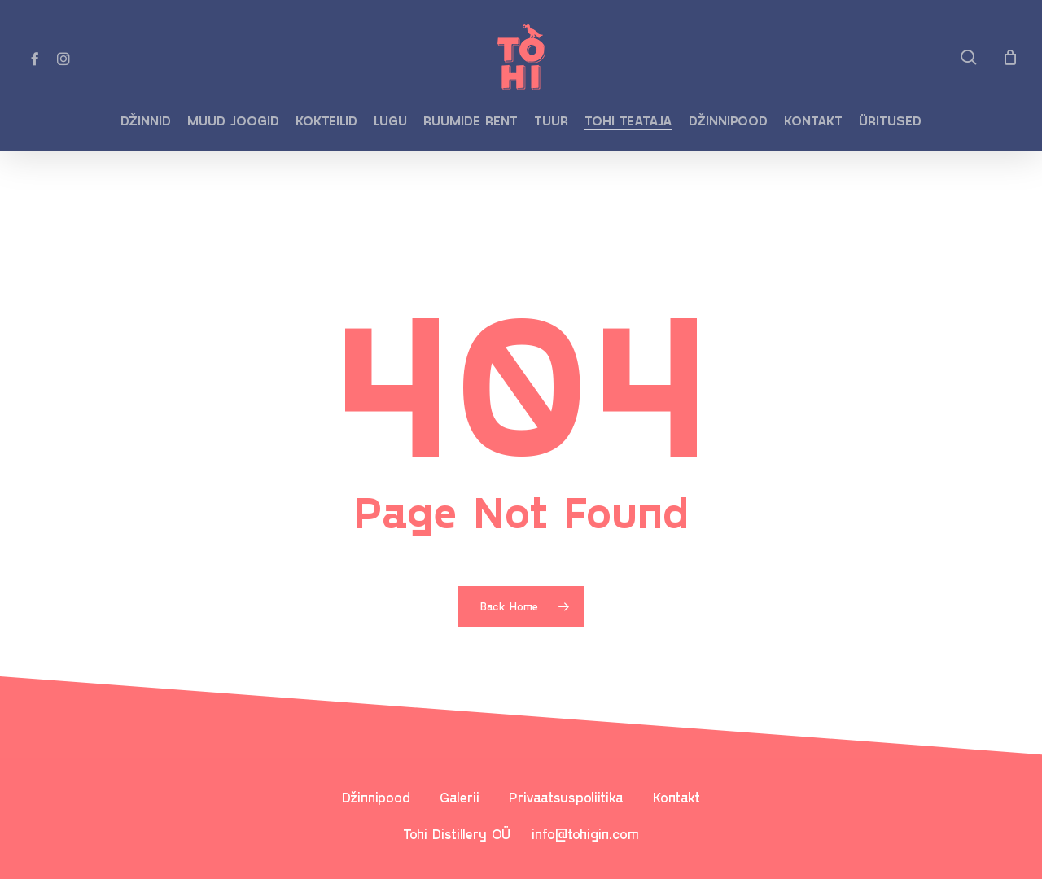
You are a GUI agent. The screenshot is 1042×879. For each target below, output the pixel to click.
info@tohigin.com (585, 833)
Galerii (459, 797)
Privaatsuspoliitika (566, 797)
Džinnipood (376, 797)
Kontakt (676, 797)
